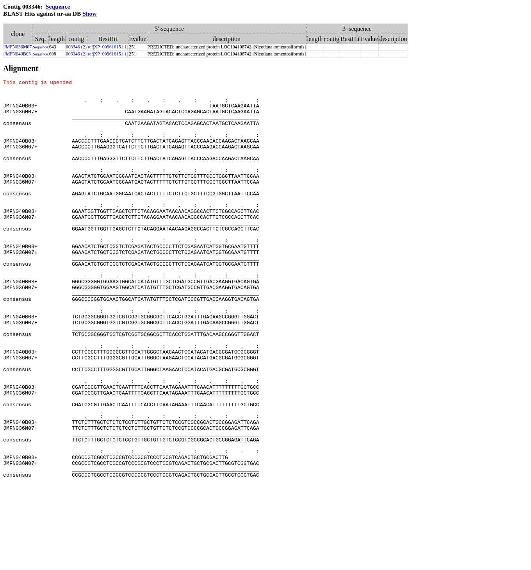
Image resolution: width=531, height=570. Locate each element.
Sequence (58, 6)
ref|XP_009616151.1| (108, 47)
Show (89, 13)
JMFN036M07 (18, 47)
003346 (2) (76, 47)
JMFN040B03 (17, 54)
